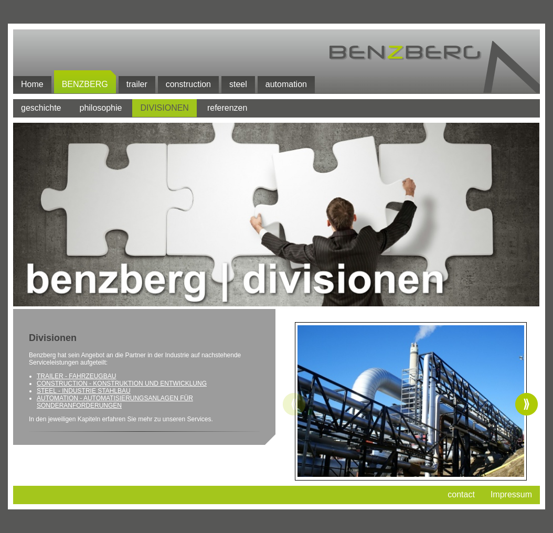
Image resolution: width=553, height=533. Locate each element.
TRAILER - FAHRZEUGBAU (76, 376)
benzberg (85, 84)
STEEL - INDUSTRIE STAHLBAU (84, 391)
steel (238, 84)
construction (188, 84)
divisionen (164, 107)
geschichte (41, 107)
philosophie (101, 107)
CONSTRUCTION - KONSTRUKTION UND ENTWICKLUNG (122, 383)
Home (32, 84)
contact (461, 494)
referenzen (227, 107)
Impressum (511, 494)
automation (286, 84)
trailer (136, 84)
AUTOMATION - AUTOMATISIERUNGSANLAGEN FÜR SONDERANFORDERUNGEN (115, 402)
